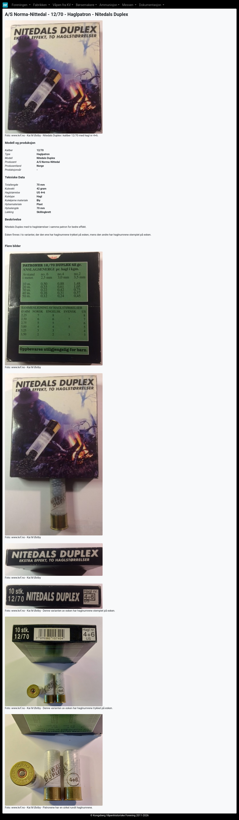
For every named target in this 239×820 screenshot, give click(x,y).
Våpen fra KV (62, 5)
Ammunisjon (108, 5)
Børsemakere (85, 5)
